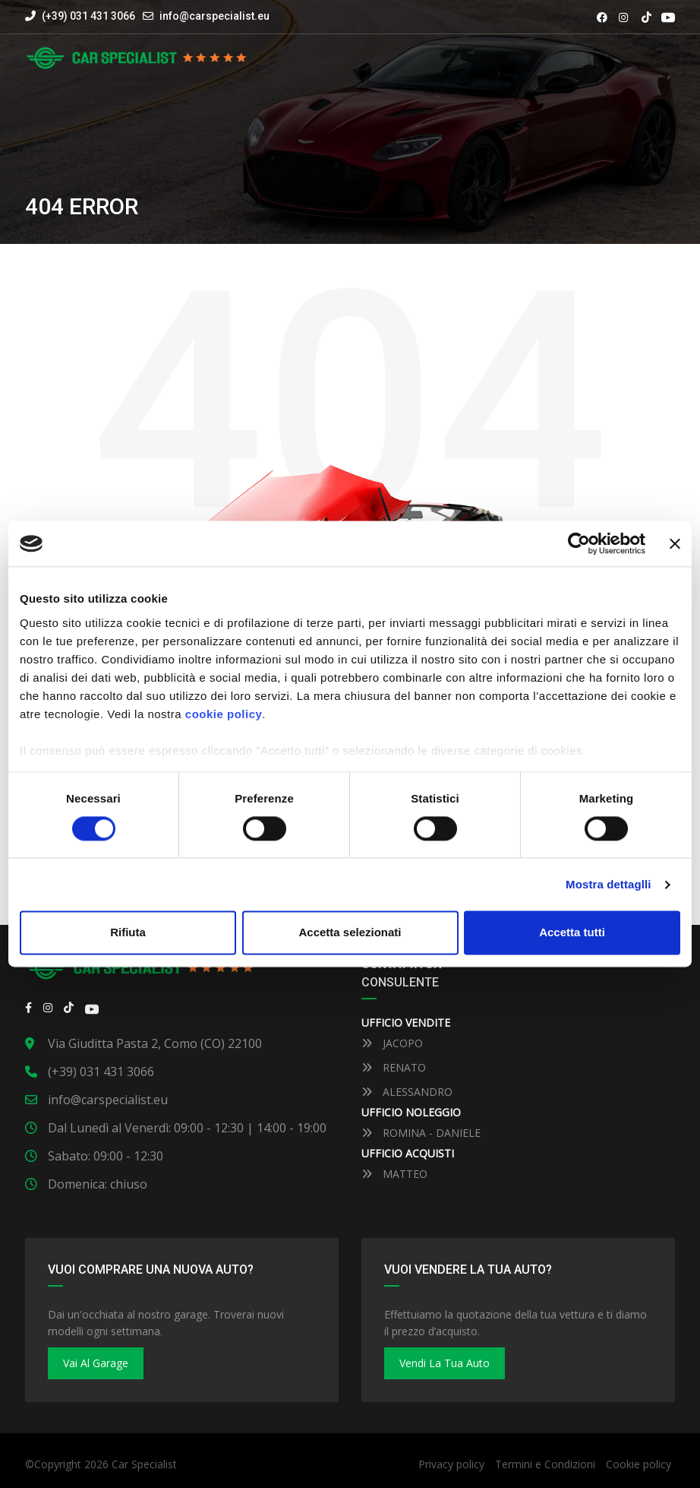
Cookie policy (638, 1464)
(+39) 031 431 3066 (80, 16)
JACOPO (392, 1043)
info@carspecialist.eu (214, 16)
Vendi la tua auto (444, 1363)
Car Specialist (144, 1464)
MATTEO (394, 1174)
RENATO (393, 1067)
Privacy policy (451, 1464)
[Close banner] (675, 543)
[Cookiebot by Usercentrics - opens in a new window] (578, 543)
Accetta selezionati (349, 932)
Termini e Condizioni (545, 1464)
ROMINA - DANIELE (421, 1132)
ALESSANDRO (406, 1091)
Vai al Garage (95, 1363)
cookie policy (224, 714)
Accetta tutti (572, 932)
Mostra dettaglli (608, 884)
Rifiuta (128, 932)
